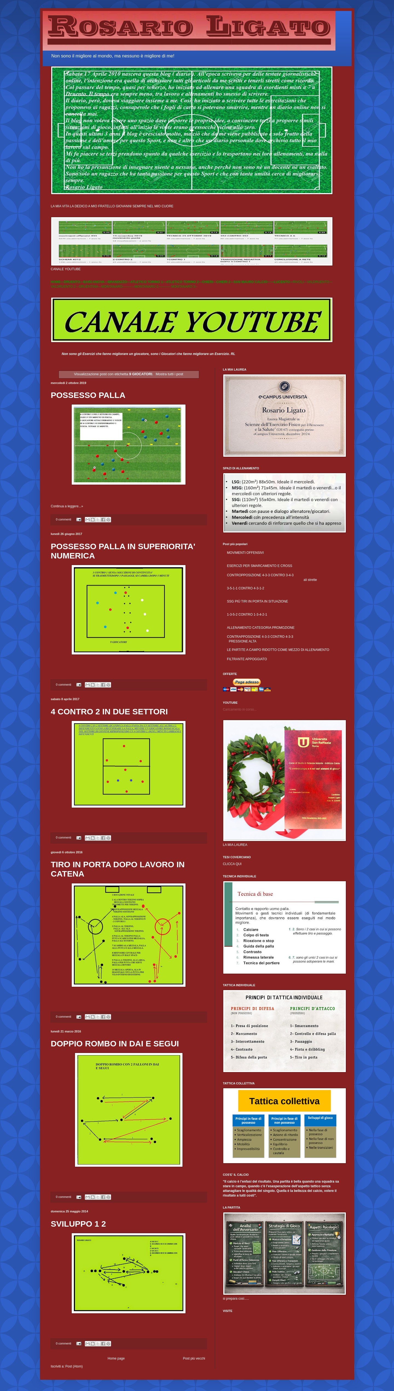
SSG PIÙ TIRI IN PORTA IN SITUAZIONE (257, 601)
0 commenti (63, 519)
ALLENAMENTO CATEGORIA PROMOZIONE (261, 628)
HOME (56, 282)
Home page (116, 1358)
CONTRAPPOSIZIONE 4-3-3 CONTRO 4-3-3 (260, 637)
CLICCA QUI (232, 864)
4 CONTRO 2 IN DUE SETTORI (109, 711)
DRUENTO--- (73, 282)
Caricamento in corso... (240, 709)
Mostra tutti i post (169, 374)
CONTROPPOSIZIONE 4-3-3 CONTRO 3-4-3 (260, 575)
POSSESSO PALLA (88, 395)
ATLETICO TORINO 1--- (148, 282)
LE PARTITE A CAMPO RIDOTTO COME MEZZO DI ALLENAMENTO (278, 650)
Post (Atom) (74, 1366)
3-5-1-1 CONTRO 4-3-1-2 (245, 588)
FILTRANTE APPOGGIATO (247, 659)
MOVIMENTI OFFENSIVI (245, 553)
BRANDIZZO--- (119, 282)
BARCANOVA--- (95, 282)
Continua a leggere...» (67, 506)
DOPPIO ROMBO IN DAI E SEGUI (115, 1043)
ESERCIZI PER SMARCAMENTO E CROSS (259, 566)
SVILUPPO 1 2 (78, 1223)
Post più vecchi (194, 1358)
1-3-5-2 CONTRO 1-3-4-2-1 (247, 614)
